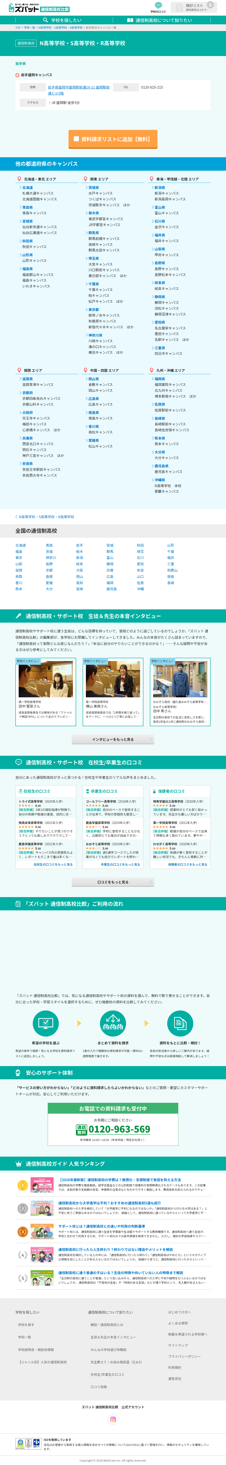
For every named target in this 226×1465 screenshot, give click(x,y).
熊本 (18, 588)
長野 (49, 563)
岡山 (79, 576)
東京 (18, 557)
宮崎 (79, 588)
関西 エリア (33, 370)
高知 (79, 582)
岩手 (79, 545)
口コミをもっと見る (113, 882)
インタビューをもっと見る (113, 739)
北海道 (20, 545)
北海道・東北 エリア (40, 179)
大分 (49, 588)
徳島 (170, 576)
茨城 (49, 551)
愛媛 (49, 582)
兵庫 (109, 570)
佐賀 (140, 582)
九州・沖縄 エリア (170, 370)
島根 (49, 576)
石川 (140, 557)
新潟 (79, 557)
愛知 (140, 563)
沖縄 (140, 588)
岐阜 (79, 563)
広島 (109, 576)
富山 (109, 557)
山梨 (18, 563)
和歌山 (172, 570)
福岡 (109, 582)
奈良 (140, 570)
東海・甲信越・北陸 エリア (177, 179)
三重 (170, 563)
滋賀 (18, 570)
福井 (170, 557)
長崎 (170, 582)
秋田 (140, 545)
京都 (49, 570)
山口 (140, 576)
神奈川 (51, 557)
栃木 (79, 551)
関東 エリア (99, 179)
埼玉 (140, 551)
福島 (18, 551)
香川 (18, 582)
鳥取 (18, 576)
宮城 (109, 545)
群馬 (109, 551)
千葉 (170, 551)
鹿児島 (111, 588)
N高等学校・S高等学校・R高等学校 (46, 516)
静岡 (109, 563)
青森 (49, 545)
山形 (170, 545)
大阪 (79, 570)
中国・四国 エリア (104, 370)
